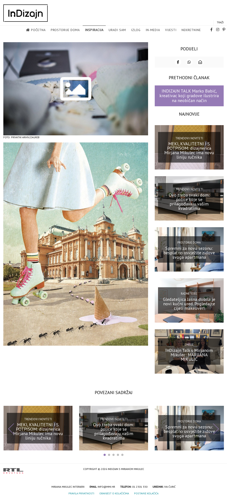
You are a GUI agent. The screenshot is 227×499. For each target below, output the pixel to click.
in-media (153, 30)
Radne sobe (189, 294)
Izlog (136, 30)
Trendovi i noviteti (189, 138)
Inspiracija (94, 30)
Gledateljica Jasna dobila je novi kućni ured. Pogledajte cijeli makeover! (189, 303)
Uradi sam (117, 30)
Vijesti (170, 30)
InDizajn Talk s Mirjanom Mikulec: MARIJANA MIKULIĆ (189, 354)
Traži (220, 22)
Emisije (189, 345)
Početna (38, 30)
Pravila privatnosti (81, 493)
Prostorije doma (65, 30)
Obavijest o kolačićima (114, 493)
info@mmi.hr (106, 486)
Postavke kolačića (146, 493)
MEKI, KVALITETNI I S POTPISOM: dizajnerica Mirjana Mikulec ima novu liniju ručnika (189, 150)
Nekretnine (191, 30)
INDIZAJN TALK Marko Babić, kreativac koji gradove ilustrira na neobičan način (189, 95)
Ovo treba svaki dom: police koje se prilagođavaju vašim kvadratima (189, 201)
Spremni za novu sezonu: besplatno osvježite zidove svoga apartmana (189, 252)
